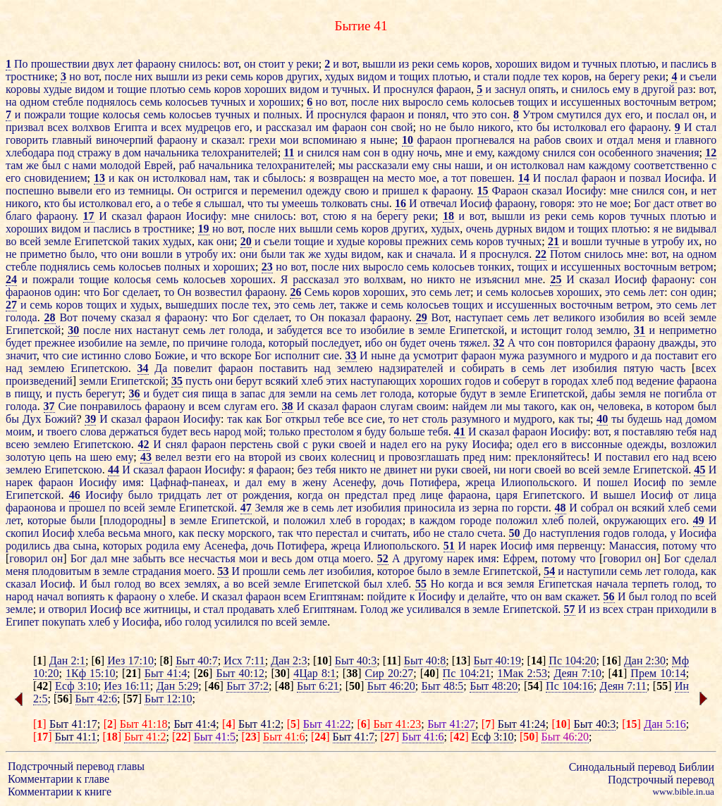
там (14, 165)
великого (574, 317)
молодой (119, 165)
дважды (677, 343)
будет (19, 343)
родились (28, 546)
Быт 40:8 (425, 660)
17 (88, 216)
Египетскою (99, 368)
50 (514, 533)
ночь (428, 153)
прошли (261, 571)
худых (339, 76)
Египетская (565, 584)
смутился (579, 114)
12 (710, 153)
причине (208, 343)
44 (113, 470)
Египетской (101, 241)
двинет (400, 470)
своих (579, 140)
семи (704, 508)
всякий (281, 381)
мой (253, 432)
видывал (696, 229)
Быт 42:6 (96, 699)
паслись (690, 64)
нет (709, 191)
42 (143, 444)
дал (253, 482)
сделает (140, 292)
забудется (300, 330)
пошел (612, 482)
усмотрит (435, 355)
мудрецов (208, 127)
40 (602, 419)
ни (426, 470)
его (632, 114)
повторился (585, 343)
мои (289, 140)
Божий (60, 419)
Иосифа (683, 178)
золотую (26, 457)
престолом (328, 432)
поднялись (64, 267)
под (65, 153)
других (302, 76)
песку (211, 533)
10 (407, 140)
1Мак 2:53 (522, 673)
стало (461, 533)
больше (407, 432)
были (273, 254)
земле (57, 241)
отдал (620, 140)
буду (375, 432)
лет (125, 64)
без (305, 470)
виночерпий (124, 140)
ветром (697, 102)
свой (401, 127)
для (277, 393)
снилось (197, 64)
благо (19, 216)
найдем (469, 406)
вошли (586, 241)
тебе (182, 203)
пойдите (386, 596)
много (158, 533)
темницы (149, 191)
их (693, 241)
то (169, 292)
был (51, 165)
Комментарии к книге (59, 792)
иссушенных (591, 102)
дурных (514, 229)
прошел (86, 508)
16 (400, 203)
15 (483, 191)
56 (609, 596)
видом (555, 64)
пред (474, 457)
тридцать (179, 495)
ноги (520, 470)
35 (177, 381)
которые (436, 393)
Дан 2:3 (289, 660)
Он (185, 191)
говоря (556, 203)
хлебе (182, 596)
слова (93, 432)
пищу (26, 393)
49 (698, 520)
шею (101, 457)
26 (295, 292)
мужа (512, 355)
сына (85, 546)
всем (209, 406)
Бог (642, 203)
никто (441, 279)
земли (93, 381)
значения (677, 153)
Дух (32, 419)
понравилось (111, 406)
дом (132, 153)
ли (497, 406)
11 (288, 153)
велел (168, 457)
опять (542, 89)
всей (30, 241)
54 (549, 571)
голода (21, 317)
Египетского (552, 495)
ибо (374, 343)
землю (611, 330)
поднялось (112, 102)
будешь (645, 419)
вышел (620, 495)
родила (162, 546)
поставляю (647, 432)
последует (335, 343)
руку (456, 444)
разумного (552, 355)
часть (673, 368)
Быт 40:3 (356, 660)
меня (649, 140)
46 (74, 495)
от (711, 393)
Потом (565, 254)
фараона (696, 381)
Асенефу (353, 482)
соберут (521, 381)
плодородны (133, 520)
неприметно (688, 330)
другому (423, 558)
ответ (689, 203)
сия (191, 393)
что (460, 114)
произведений (39, 381)
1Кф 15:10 (91, 673)
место (401, 178)
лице (431, 495)
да (404, 355)
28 (50, 317)
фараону (155, 64)
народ (227, 432)
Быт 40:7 (196, 660)
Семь (317, 292)
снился (322, 153)
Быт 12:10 (168, 699)
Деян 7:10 (577, 673)
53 (222, 571)
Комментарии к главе (58, 779)
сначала (434, 254)
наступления (569, 533)
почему (99, 317)
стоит (272, 64)
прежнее (55, 343)
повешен (491, 178)
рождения (266, 495)
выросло (423, 102)
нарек (19, 482)
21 (553, 241)
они (225, 241)
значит (21, 355)
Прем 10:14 (657, 673)
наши (468, 165)
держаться (134, 432)
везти (198, 457)
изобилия (622, 317)
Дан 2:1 (67, 660)
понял (431, 114)
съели (702, 76)
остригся (216, 191)
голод (579, 330)
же (32, 165)
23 (267, 267)
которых (122, 546)
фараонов (28, 292)
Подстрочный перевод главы (76, 766)
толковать (344, 203)
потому (679, 546)
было (462, 127)
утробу (668, 241)
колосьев (186, 102)
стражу (94, 153)
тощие (131, 89)
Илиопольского (538, 482)
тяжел (473, 343)
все (334, 330)
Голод (374, 609)
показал (347, 317)
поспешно (30, 191)
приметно (43, 254)
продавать (251, 609)
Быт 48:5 (443, 686)
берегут (103, 393)
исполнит (296, 355)
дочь (393, 482)
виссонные (597, 444)
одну (402, 153)
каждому (519, 153)
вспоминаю (329, 140)
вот (231, 64)
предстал (366, 495)
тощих (413, 76)
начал (50, 596)
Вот (68, 317)
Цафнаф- (170, 482)
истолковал (580, 127)
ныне (382, 140)
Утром (537, 114)
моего (357, 558)
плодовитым (61, 571)
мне (454, 153)
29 (421, 317)
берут (248, 381)
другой (658, 89)
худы (336, 254)
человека (619, 406)
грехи (262, 140)
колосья (121, 114)
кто (524, 127)
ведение (655, 381)
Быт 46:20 (391, 686)
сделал (701, 558)
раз (685, 89)
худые (58, 89)
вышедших (192, 305)
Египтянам (334, 596)
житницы (166, 609)
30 (73, 330)
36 (134, 393)
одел (528, 444)
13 (99, 178)
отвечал (438, 203)
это (479, 114)
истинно (101, 355)
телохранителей (240, 153)
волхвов (91, 127)
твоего (61, 432)
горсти (533, 508)
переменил (276, 191)
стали (496, 76)
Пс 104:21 (467, 673)
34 (143, 368)
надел (394, 444)
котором (674, 406)
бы (543, 127)
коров (476, 64)
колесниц (353, 457)
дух (613, 114)
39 (90, 419)
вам (554, 596)
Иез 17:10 (130, 660)
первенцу (580, 546)
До (530, 533)
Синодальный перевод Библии (641, 767)
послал (672, 114)
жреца (481, 482)
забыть (149, 558)
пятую (638, 368)
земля (633, 393)
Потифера (433, 482)
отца (327, 558)
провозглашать (423, 457)
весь (200, 432)
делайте (487, 596)
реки (307, 64)
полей (582, 520)
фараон (453, 89)
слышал (222, 203)
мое (427, 178)
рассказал (289, 127)
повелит (192, 368)
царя (507, 495)
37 (49, 406)
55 (421, 584)
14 (524, 178)
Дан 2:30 (645, 660)
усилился (236, 622)
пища (215, 393)
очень (480, 229)
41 (459, 432)
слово (138, 355)
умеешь (300, 203)
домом (701, 419)
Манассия (632, 546)
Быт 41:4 (166, 673)
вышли (379, 64)
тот (459, 178)
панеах (209, 482)
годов (478, 381)
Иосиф (476, 203)
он (250, 64)
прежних (426, 241)
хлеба (91, 533)
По (21, 64)
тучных (599, 64)
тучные (623, 241)
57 (569, 609)
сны (442, 165)
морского (249, 533)
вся (495, 584)
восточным (650, 102)
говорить (27, 140)
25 (555, 279)
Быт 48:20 (494, 686)
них (143, 76)
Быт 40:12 (240, 673)
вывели (75, 191)
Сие (67, 406)
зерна (485, 508)
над (14, 368)
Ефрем (518, 558)
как (126, 178)
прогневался (485, 140)
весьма (124, 533)
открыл (303, 419)
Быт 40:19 (497, 660)
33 (351, 355)
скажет (581, 596)
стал (706, 127)
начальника (171, 153)
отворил (67, 609)
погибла (683, 393)
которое (396, 571)
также (354, 305)
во (711, 203)
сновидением (55, 178)
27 (11, 305)
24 (11, 279)
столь (435, 419)
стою (335, 216)
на (600, 76)
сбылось (282, 178)
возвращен (343, 178)
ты (273, 203)
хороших (516, 64)
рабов (547, 140)
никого (494, 127)
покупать (64, 622)
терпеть (650, 584)
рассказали (382, 165)
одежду (323, 191)
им (322, 127)
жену (314, 482)
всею (18, 444)
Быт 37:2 (247, 686)
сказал (227, 140)
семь (448, 64)
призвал (25, 127)
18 (448, 216)
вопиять (85, 596)
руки (323, 444)
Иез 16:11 (126, 686)
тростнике (30, 76)
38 (287, 406)
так (242, 178)
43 (146, 457)
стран (640, 609)
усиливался (434, 609)
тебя (438, 432)
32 (498, 343)
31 (639, 330)
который (288, 343)
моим (19, 432)
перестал (337, 533)
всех (57, 127)
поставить (283, 368)
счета (490, 533)
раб (187, 165)
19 (203, 229)
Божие (169, 355)
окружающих (634, 520)
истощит (541, 330)
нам (351, 153)
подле (526, 76)
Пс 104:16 (570, 686)
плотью (638, 64)
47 (246, 508)
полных (281, 114)
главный (72, 140)
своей (352, 444)
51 (449, 546)
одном (34, 102)
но (75, 76)
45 (699, 470)
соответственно (671, 165)
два (62, 546)
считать (389, 533)
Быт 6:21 (318, 686)
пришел (401, 191)
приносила (429, 508)
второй (265, 457)
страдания (157, 571)
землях (200, 584)
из (403, 64)
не (440, 127)
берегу (624, 76)
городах (570, 381)
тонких (495, 267)
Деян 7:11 (623, 686)
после (118, 76)
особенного (626, 153)
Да (160, 368)
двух (103, 64)
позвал (645, 178)
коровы (23, 89)
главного (695, 140)
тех (551, 76)
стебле (67, 102)
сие (70, 355)
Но (437, 584)
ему (621, 89)
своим (431, 406)
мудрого (608, 355)
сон (498, 114)
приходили (682, 609)
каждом (438, 520)
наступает (479, 317)
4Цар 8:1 (314, 673)
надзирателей (411, 368)
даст (664, 203)
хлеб (312, 381)
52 (382, 558)
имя (132, 482)
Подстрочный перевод (661, 780)
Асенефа (224, 546)
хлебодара (30, 153)
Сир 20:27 (389, 673)
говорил (28, 558)
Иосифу (584, 191)
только (284, 432)
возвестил (218, 292)
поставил (627, 457)
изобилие (382, 330)
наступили (592, 571)
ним (498, 457)
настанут (157, 330)
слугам (240, 406)
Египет (22, 622)
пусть (198, 381)
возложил (693, 444)
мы (345, 165)
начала (612, 584)
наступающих (383, 381)
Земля (269, 508)
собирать (483, 368)
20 (246, 241)
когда (310, 495)
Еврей (158, 165)
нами (85, 165)
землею (47, 368)
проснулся (408, 89)
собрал (596, 508)
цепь (60, 457)
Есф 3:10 (76, 686)
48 (560, 508)
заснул (509, 89)
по (179, 343)
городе (475, 520)
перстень (251, 444)
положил (304, 520)
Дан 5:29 (177, 686)
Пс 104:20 (572, 660)
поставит (676, 355)
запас (252, 393)
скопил (22, 533)
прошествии (60, 64)
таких (146, 241)
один (66, 292)
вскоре (236, 355)
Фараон (510, 191)
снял (177, 444)
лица (705, 495)
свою (357, 191)
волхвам (383, 279)
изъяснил (498, 279)
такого (539, 406)
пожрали (45, 114)
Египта (130, 127)
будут (473, 393)
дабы (604, 393)
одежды (645, 444)
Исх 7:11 (244, 660)
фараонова (31, 508)
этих (336, 381)
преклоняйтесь (551, 457)
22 (540, 254)
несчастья (211, 558)
